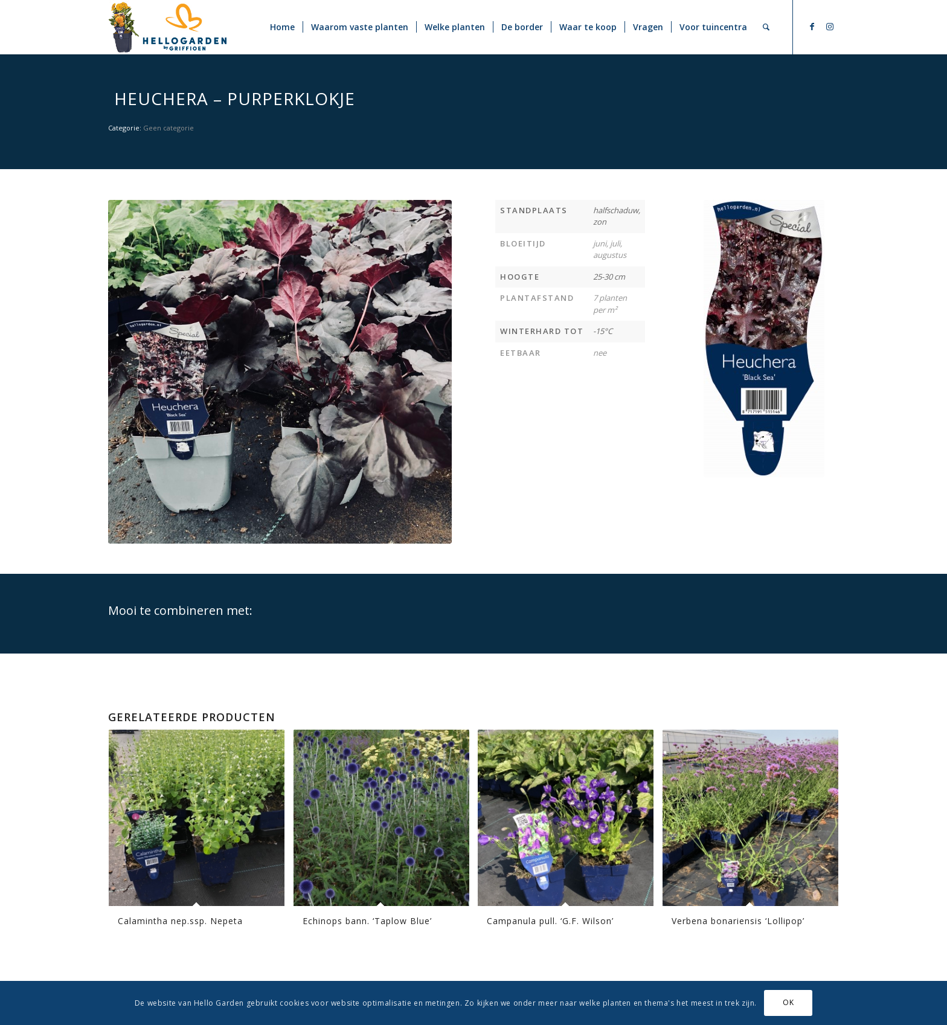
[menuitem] (282, 27)
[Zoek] (766, 27)
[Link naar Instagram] (830, 27)
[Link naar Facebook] (812, 27)
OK (788, 1002)
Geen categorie (168, 127)
